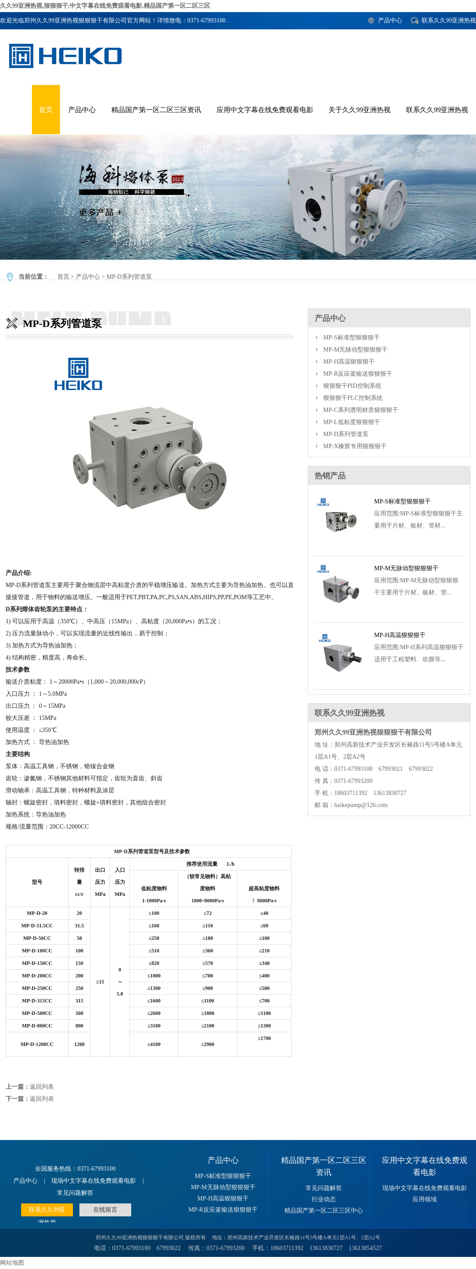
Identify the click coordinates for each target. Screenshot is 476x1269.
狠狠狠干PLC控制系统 (353, 398)
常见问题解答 (75, 1193)
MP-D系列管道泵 (238, 197)
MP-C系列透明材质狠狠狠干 (360, 410)
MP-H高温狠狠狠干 (349, 361)
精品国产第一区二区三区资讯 (156, 109)
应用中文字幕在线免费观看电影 (265, 109)
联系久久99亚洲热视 (449, 20)
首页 (46, 109)
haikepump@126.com (361, 805)
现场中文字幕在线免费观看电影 (93, 1181)
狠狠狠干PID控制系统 (352, 386)
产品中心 (390, 20)
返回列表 (42, 1087)
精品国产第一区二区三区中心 (323, 1210)
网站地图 (12, 1263)
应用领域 (425, 1199)
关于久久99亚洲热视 (359, 109)
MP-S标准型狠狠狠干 (351, 337)
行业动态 (324, 1199)
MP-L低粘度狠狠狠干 (351, 422)
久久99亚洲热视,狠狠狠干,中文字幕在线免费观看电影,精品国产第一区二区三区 (105, 6)
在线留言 (105, 1209)
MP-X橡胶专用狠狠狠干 (355, 446)
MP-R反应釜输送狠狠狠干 (357, 374)
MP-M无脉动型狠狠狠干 (355, 349)
